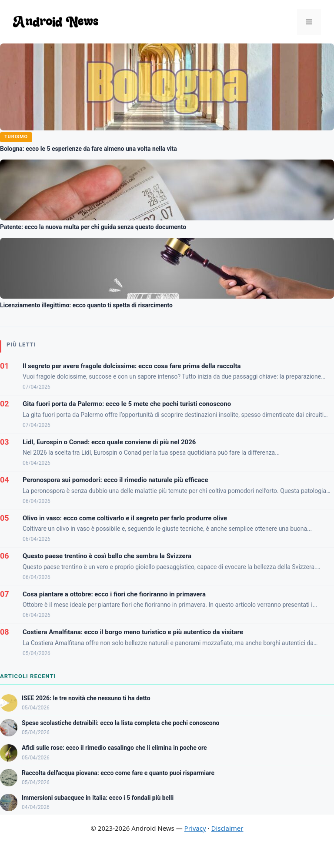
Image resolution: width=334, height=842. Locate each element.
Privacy (195, 828)
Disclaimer (227, 828)
